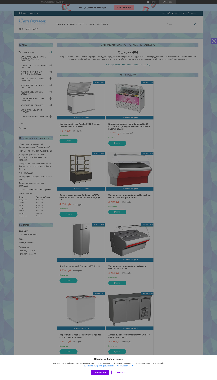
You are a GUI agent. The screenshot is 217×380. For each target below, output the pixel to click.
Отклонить (120, 372)
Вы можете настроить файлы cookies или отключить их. (107, 366)
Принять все (100, 372)
